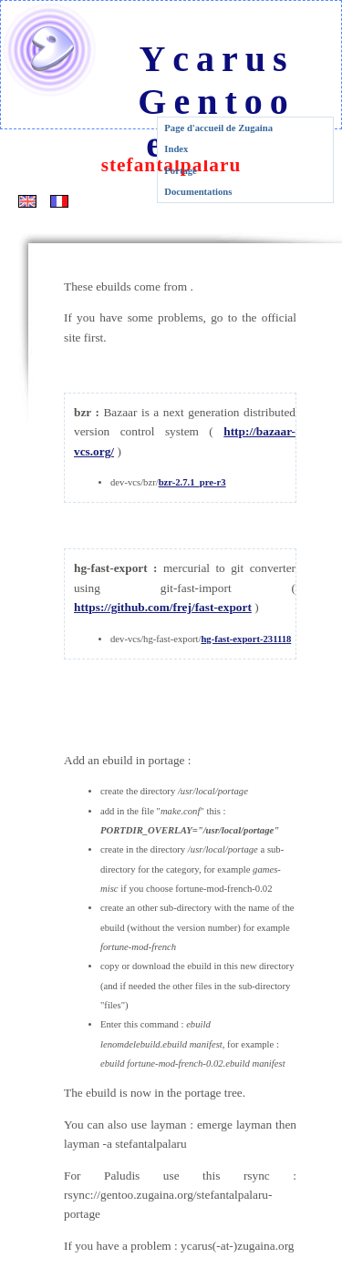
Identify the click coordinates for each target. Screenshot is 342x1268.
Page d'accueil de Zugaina (218, 128)
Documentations (198, 192)
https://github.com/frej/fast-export (163, 607)
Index (176, 149)
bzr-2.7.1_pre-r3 (192, 482)
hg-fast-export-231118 (246, 639)
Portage (180, 171)
